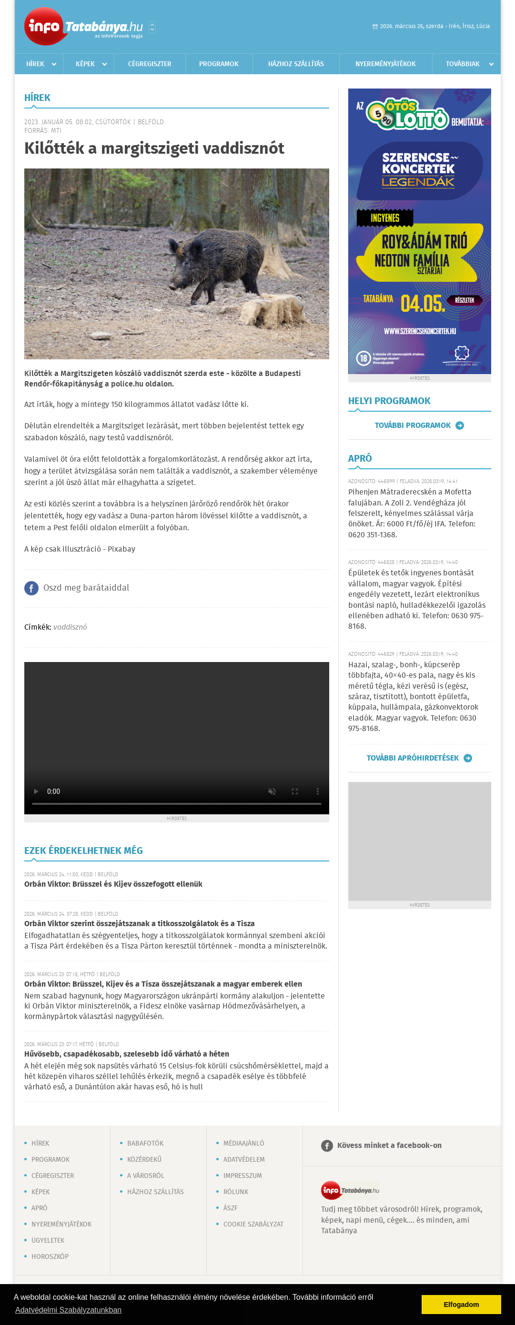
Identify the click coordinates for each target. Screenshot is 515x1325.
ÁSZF (230, 1208)
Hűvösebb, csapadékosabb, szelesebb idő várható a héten (126, 1054)
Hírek (35, 64)
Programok (219, 64)
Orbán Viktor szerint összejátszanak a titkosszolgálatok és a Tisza (139, 924)
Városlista (152, 27)
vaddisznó (70, 627)
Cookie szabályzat (253, 1224)
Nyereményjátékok (385, 64)
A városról (145, 1176)
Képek (85, 64)
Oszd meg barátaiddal (86, 588)
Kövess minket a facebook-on (389, 1146)
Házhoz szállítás (296, 64)
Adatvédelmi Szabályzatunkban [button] (68, 1310)
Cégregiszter (150, 64)
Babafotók (145, 1143)
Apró (39, 1208)
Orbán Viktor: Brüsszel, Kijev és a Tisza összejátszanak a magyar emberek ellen (163, 984)
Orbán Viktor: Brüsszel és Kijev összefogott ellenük (113, 884)
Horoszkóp (50, 1257)
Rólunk (235, 1192)
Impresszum (242, 1176)
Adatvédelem (244, 1160)
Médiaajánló (243, 1143)
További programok (413, 425)
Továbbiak (463, 64)
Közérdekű (144, 1160)
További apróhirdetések (413, 758)
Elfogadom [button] (461, 1304)
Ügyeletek (47, 1241)
